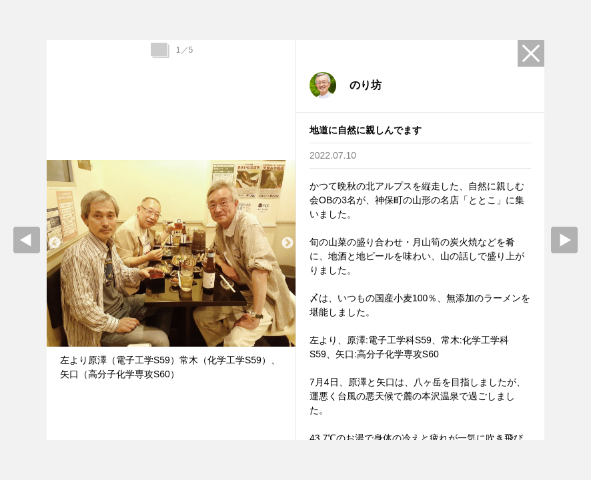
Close (531, 53)
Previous (54, 243)
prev (26, 240)
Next (287, 243)
